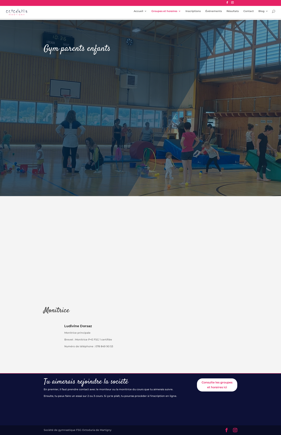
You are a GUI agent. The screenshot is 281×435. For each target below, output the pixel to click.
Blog (261, 12)
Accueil (138, 12)
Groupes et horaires (164, 12)
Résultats (233, 12)
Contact (248, 12)
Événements (213, 12)
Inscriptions (193, 12)
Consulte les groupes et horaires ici (217, 385)
